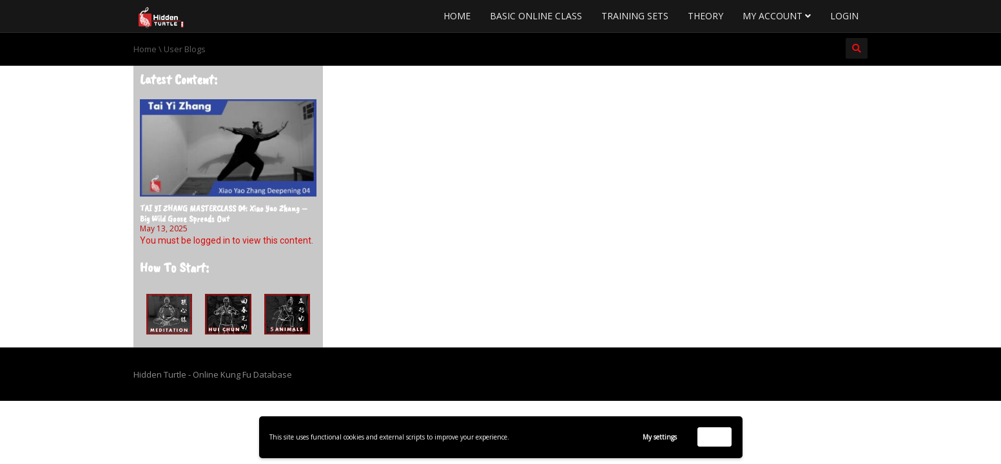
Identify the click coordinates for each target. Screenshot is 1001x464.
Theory (705, 16)
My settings (660, 436)
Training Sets (634, 16)
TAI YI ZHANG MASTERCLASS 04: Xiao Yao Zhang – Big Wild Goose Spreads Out (223, 213)
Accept (714, 436)
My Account (777, 16)
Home (457, 16)
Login (844, 16)
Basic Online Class (536, 16)
